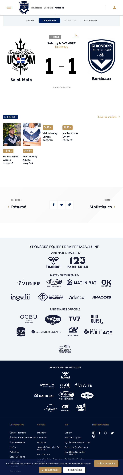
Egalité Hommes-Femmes (77, 442)
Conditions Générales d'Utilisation (75, 453)
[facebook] (53, 205)
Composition (49, 20)
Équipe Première (18, 433)
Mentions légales (73, 437)
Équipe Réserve (17, 442)
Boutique (48, 8)
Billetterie (36, 8)
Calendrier (42, 437)
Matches (59, 8)
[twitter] (62, 205)
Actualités (14, 452)
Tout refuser (50, 469)
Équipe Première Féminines (23, 437)
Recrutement (43, 454)
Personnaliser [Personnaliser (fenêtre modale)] (74, 469)
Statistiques (90, 20)
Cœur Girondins (17, 457)
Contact (68, 433)
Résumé (30, 20)
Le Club (13, 447)
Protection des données (76, 447)
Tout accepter (106, 463)
